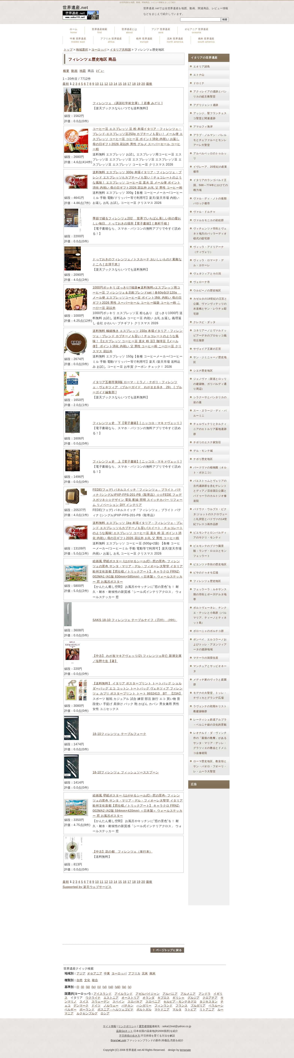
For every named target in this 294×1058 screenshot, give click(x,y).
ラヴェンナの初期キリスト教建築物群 (210, 709)
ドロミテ (198, 83)
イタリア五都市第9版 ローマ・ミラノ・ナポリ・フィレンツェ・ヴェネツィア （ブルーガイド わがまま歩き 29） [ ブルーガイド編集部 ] (137, 387)
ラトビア (190, 1009)
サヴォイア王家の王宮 (207, 348)
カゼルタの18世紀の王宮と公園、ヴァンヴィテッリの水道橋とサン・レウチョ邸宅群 (210, 306)
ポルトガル (144, 1009)
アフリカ (134, 973)
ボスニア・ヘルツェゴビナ (116, 1009)
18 (134, 83)
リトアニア (207, 1009)
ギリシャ (178, 997)
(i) (77, 987)
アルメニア (188, 993)
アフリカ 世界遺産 (111, 40)
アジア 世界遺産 (161, 31)
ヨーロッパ (98, 49)
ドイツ (96, 1005)
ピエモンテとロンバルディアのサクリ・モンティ (210, 535)
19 (138, 83)
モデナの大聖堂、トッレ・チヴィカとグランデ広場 (210, 695)
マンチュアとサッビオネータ (210, 669)
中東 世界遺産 (78, 40)
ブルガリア (198, 1005)
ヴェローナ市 (201, 281)
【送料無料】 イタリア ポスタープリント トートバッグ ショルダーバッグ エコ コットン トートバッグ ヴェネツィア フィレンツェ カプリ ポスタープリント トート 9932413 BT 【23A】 (138, 688)
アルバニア (170, 993)
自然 (79, 980)
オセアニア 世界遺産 (196, 31)
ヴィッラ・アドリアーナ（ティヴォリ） (208, 249)
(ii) (82, 987)
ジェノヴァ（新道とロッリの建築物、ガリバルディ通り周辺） (210, 383)
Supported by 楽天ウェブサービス (87, 886)
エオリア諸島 (201, 66)
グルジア (194, 997)
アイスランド (103, 993)
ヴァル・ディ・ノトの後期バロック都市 (210, 201)
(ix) (124, 987)
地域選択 (82, 49)
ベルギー (70, 1009)
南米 (152, 973)
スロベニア (153, 1001)
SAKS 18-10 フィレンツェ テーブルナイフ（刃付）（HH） (135, 620)
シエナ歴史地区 (203, 370)
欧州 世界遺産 (144, 40)
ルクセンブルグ (87, 1013)
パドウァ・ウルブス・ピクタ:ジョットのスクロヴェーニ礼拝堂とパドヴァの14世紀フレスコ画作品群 (210, 517)
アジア (81, 973)
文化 (87, 980)
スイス (84, 1001)
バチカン (128, 1005)
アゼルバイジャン (148, 993)
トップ (68, 49)
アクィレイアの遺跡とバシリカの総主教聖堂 (210, 94)
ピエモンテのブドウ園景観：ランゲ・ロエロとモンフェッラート (210, 550)
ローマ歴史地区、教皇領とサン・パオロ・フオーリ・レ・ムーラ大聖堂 (210, 766)
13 (110, 83)
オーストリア (131, 997)
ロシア (105, 1013)
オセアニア (94, 973)
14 (115, 83)
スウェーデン (101, 1001)
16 (124, 83)
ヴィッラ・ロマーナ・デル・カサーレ (208, 263)
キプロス (164, 997)
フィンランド (163, 1005)
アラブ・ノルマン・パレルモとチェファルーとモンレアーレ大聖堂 (210, 139)
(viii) (117, 987)
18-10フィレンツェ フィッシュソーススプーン (126, 772)
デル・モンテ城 (203, 450)
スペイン (118, 1001)
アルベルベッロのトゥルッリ (210, 156)
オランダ (148, 997)
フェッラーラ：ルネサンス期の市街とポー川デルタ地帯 (210, 594)
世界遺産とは (129, 31)
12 (106, 83)
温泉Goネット (124, 1030)
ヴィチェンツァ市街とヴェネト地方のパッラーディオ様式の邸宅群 (210, 233)
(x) (129, 987)
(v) (99, 987)
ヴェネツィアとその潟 (207, 273)
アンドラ (205, 993)
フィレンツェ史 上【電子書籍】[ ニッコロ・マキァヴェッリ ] (137, 461)
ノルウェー (111, 1005)
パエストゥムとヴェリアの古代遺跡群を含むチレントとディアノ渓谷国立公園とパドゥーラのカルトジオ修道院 (210, 490)
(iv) (94, 987)
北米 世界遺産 (175, 40)
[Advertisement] (123, 916)
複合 (95, 980)
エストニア (111, 997)
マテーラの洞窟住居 (205, 657)
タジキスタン (209, 1001)
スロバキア (135, 1001)
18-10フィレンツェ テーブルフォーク (119, 733)
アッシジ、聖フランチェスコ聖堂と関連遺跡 (210, 116)
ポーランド (87, 1009)
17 (129, 83)
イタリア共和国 (120, 49)
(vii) (110, 987)
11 (101, 83)
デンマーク (81, 1005)
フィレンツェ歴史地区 (207, 581)
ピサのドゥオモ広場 (205, 572)
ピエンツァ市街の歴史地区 (210, 564)
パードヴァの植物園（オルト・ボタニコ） (210, 470)
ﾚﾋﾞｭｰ (100, 70)
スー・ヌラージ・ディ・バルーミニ (210, 413)
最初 (66, 83)
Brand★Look (118, 1040)
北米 (145, 973)
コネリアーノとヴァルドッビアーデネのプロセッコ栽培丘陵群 (210, 335)
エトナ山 (198, 74)
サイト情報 (109, 1026)
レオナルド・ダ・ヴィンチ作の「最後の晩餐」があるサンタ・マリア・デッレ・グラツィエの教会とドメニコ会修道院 (210, 742)
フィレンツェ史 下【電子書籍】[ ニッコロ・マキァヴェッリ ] (137, 423)
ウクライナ (93, 997)
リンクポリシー (127, 1026)
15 (120, 83)
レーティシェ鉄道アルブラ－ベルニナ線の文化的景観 (210, 722)
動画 (74, 70)
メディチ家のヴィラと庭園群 (210, 682)
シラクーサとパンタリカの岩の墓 (210, 400)
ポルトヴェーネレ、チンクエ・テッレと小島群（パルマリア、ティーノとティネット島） (210, 615)
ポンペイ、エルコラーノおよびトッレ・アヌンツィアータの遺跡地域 (210, 644)
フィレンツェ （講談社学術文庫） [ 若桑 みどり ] (128, 103)
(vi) (105, 987)
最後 (149, 83)
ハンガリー (144, 1005)
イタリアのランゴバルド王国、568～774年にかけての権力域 (210, 185)
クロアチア (210, 997)
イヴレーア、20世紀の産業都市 (210, 169)
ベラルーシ (216, 1005)
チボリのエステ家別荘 (207, 442)
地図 (83, 70)
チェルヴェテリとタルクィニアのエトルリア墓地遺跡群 (210, 428)
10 (97, 83)
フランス (182, 1005)
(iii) (88, 987)
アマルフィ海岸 (203, 126)
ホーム (73, 31)
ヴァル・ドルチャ (204, 211)
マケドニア (162, 1009)
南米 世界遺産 (206, 40)
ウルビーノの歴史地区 (207, 290)
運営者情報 (145, 1026)
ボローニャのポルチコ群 (208, 630)
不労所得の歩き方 (129, 1035)
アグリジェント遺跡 (205, 104)
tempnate (185, 1049)
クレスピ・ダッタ (204, 322)
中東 (107, 973)
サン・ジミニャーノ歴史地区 (210, 360)
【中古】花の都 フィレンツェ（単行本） (122, 851)
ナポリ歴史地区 (203, 458)
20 (143, 83)
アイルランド (124, 993)
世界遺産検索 (99, 31)
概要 (66, 70)
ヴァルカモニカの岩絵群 (208, 220)
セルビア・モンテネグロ (180, 1001)
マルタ (177, 1009)
